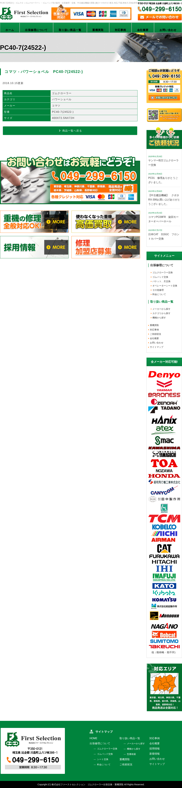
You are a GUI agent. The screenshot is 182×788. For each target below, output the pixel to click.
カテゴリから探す (161, 313)
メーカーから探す (161, 309)
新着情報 (154, 753)
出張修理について (36, 30)
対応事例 (120, 30)
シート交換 (102, 759)
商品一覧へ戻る (70, 130)
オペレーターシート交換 (164, 285)
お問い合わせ (168, 30)
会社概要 (142, 30)
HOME (93, 738)
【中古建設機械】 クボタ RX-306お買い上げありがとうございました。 (165, 199)
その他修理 (158, 290)
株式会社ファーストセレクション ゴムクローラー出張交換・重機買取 (88, 784)
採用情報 (154, 748)
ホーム (9, 30)
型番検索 (131, 754)
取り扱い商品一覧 (70, 30)
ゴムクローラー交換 (162, 272)
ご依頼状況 (155, 334)
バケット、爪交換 (161, 281)
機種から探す (159, 317)
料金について (159, 294)
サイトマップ (156, 347)
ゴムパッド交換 (160, 277)
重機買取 (98, 30)
